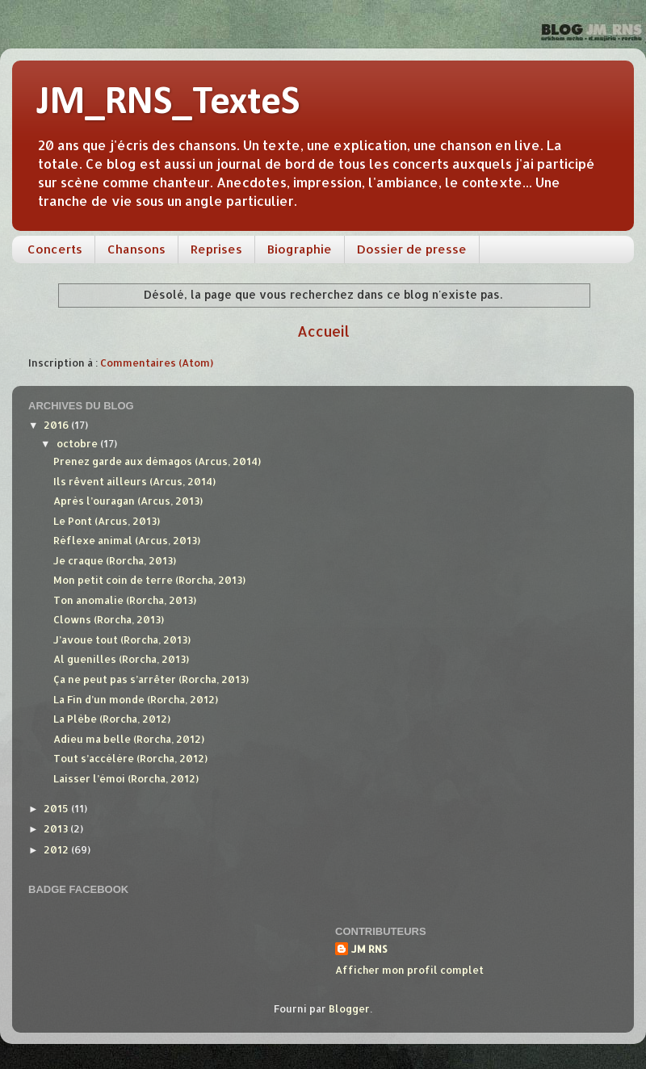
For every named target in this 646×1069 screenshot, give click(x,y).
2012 (57, 849)
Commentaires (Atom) (156, 362)
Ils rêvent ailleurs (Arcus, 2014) (134, 481)
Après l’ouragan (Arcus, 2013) (128, 500)
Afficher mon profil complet (409, 969)
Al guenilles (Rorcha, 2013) (121, 658)
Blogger (349, 1008)
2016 (57, 424)
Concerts (54, 249)
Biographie (299, 249)
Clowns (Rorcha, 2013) (108, 619)
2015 (57, 808)
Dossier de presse (412, 249)
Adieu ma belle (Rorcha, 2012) (128, 738)
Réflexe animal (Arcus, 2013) (126, 540)
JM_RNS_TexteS (168, 103)
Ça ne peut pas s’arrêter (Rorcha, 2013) (151, 679)
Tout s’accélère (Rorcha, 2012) (130, 758)
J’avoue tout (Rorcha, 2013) (122, 639)
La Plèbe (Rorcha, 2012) (111, 718)
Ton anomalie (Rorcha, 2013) (124, 599)
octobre (78, 443)
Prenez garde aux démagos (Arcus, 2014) (157, 461)
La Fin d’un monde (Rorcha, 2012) (135, 699)
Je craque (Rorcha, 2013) (114, 560)
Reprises (216, 249)
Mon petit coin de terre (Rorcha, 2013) (149, 579)
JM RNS (369, 948)
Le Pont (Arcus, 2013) (106, 520)
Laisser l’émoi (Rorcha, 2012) (126, 778)
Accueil (323, 331)
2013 (57, 828)
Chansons (136, 249)
